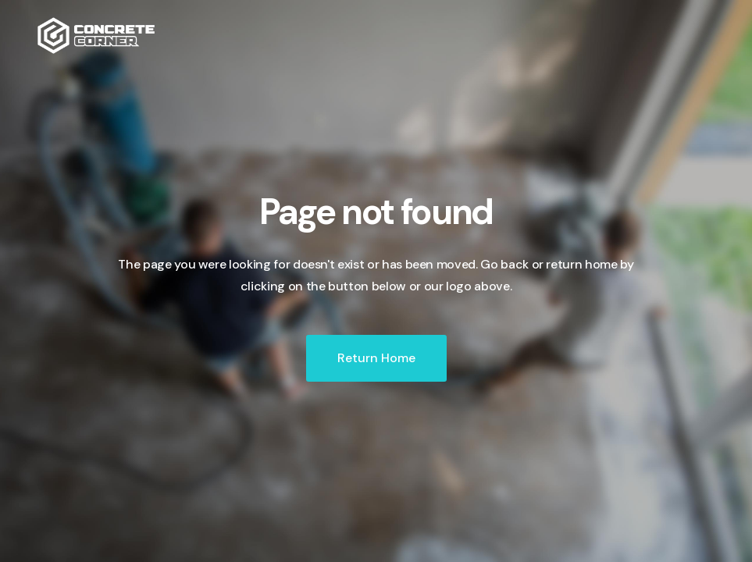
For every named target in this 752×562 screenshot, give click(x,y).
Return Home (376, 358)
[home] (96, 35)
